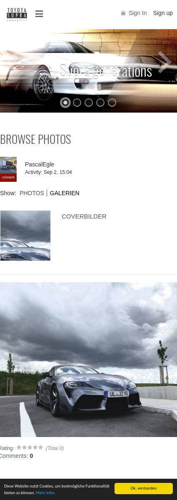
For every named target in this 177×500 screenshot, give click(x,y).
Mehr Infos (45, 493)
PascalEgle (39, 164)
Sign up (163, 13)
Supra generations (106, 70)
